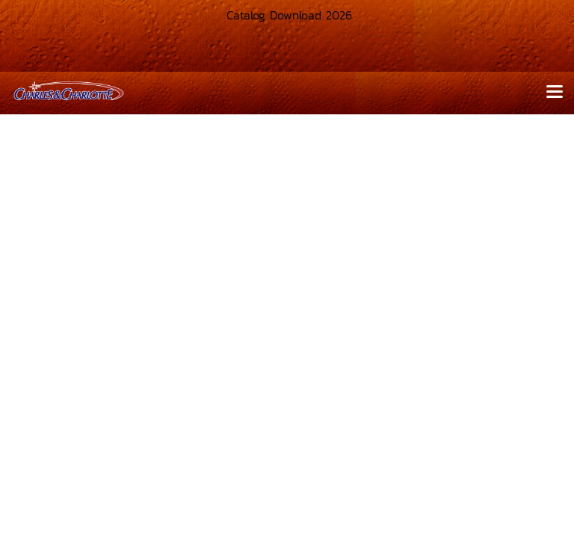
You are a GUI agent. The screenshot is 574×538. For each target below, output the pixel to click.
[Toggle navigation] (554, 92)
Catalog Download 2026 (287, 15)
